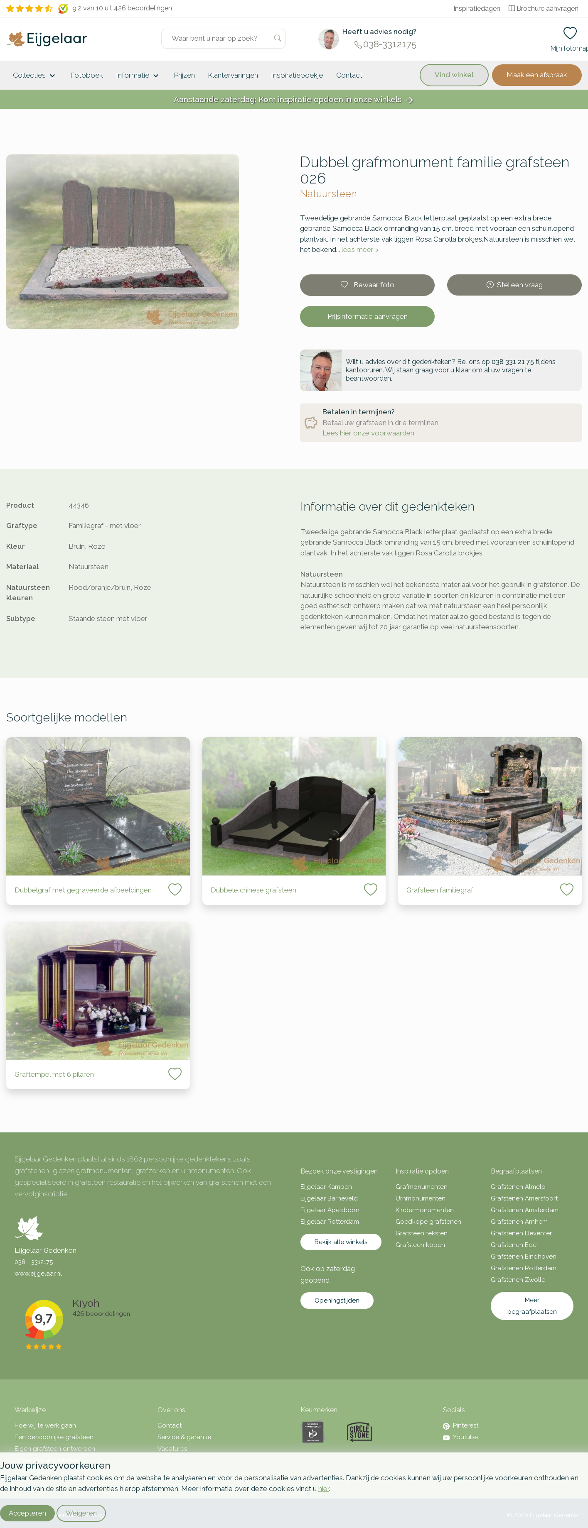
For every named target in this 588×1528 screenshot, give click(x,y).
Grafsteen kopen (420, 1245)
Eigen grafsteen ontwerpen (55, 1448)
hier (323, 1488)
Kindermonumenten (425, 1210)
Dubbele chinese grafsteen (253, 890)
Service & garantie (184, 1437)
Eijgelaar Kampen (326, 1187)
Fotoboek (87, 75)
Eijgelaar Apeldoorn (329, 1210)
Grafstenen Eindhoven (523, 1256)
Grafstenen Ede (513, 1245)
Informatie (138, 76)
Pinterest (460, 1425)
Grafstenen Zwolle (518, 1280)
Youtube (460, 1437)
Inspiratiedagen (476, 8)
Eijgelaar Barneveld (329, 1198)
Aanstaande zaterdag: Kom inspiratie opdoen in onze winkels (294, 100)
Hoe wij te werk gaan (45, 1425)
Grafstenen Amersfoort (524, 1198)
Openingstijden (337, 1300)
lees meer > (360, 249)
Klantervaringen (233, 75)
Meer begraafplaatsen (532, 1305)
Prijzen (184, 75)
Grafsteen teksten (422, 1233)
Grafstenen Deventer (521, 1233)
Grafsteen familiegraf (439, 890)
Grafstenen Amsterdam (524, 1210)
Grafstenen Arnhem (519, 1221)
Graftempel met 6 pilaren (54, 1074)
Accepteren (27, 1513)
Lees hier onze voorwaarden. (369, 433)
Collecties (35, 76)
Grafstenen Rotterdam (523, 1268)
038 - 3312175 (34, 1262)
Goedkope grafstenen (428, 1221)
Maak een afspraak (537, 75)
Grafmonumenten (422, 1187)
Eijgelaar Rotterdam (329, 1221)
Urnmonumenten (420, 1198)
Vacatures (172, 1448)
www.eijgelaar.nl (38, 1273)
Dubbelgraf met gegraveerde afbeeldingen (83, 890)
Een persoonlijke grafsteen (54, 1437)
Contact (349, 75)
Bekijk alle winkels (341, 1242)
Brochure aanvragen (543, 8)
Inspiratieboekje (297, 75)
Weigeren (81, 1513)
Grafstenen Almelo (518, 1187)
